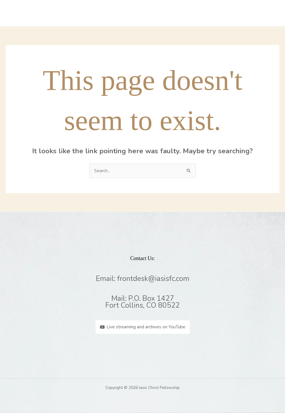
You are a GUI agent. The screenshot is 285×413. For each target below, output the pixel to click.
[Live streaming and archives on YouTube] (143, 327)
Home (87, 13)
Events (218, 13)
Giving (268, 13)
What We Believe (149, 13)
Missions (111, 13)
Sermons (193, 13)
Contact (243, 13)
